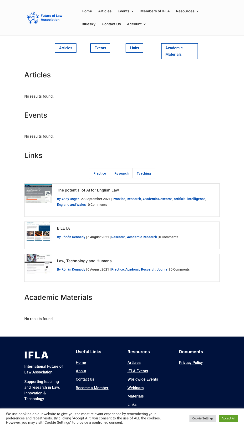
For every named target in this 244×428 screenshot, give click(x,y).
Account (134, 24)
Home (87, 11)
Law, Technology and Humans (84, 260)
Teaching (144, 173)
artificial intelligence (189, 199)
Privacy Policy (191, 362)
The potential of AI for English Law (88, 190)
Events (123, 11)
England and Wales (71, 204)
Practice (99, 173)
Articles (105, 11)
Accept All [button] (228, 418)
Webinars (135, 388)
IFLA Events (137, 371)
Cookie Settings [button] (203, 418)
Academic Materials (174, 51)
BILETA (63, 228)
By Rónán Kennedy (71, 237)
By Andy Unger (68, 199)
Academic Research (157, 199)
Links (134, 48)
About (81, 371)
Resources (185, 11)
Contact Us (111, 24)
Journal (162, 269)
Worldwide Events (142, 379)
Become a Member (92, 388)
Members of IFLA (155, 11)
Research (121, 173)
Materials (135, 396)
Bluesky (89, 24)
